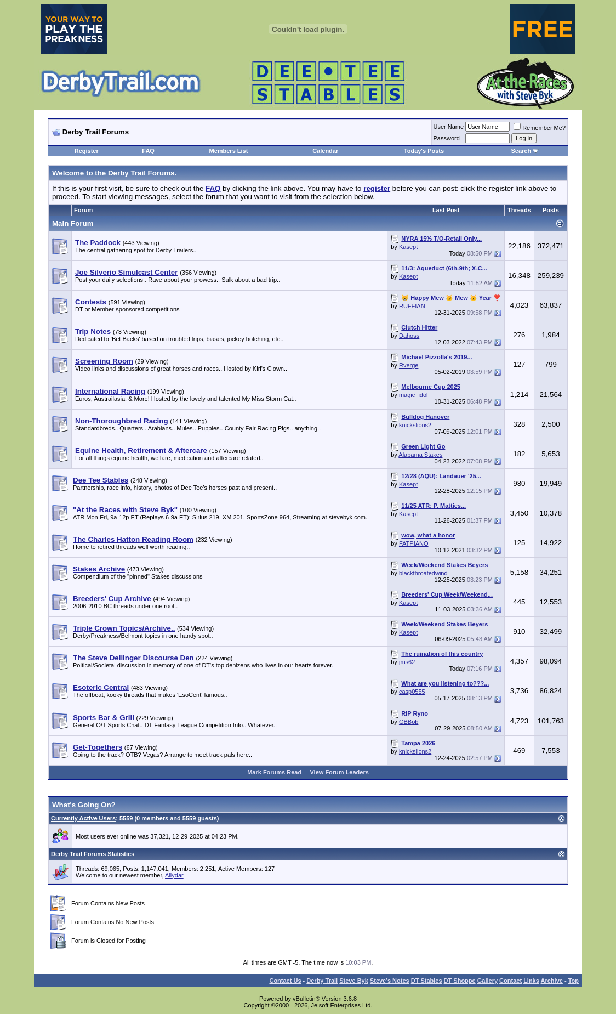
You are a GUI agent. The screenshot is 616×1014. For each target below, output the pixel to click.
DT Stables (426, 980)
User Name (449, 126)
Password (447, 138)
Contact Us (285, 980)
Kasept (408, 246)
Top (573, 980)
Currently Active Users (83, 818)
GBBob (408, 721)
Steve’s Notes (389, 980)
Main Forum (73, 223)
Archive (552, 980)
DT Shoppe (460, 980)
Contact (510, 980)
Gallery (487, 980)
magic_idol (413, 395)
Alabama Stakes (420, 454)
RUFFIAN (412, 306)
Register (87, 151)
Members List (228, 151)
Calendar (325, 151)
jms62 (407, 662)
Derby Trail (322, 980)
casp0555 (412, 691)
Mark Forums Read (274, 772)
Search (521, 151)
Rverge (408, 365)
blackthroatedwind (423, 573)
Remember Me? (540, 127)
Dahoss (409, 335)
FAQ (148, 151)
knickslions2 (415, 425)
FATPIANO (414, 543)
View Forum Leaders (339, 772)
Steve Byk (353, 980)
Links (531, 980)
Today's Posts (424, 151)
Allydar (174, 875)
